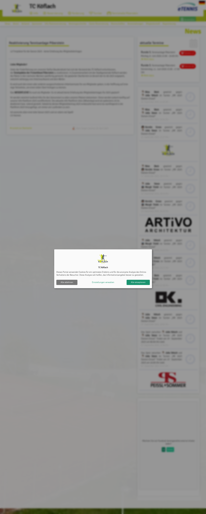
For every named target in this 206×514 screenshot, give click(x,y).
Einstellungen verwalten (103, 282)
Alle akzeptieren (138, 282)
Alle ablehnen (67, 282)
